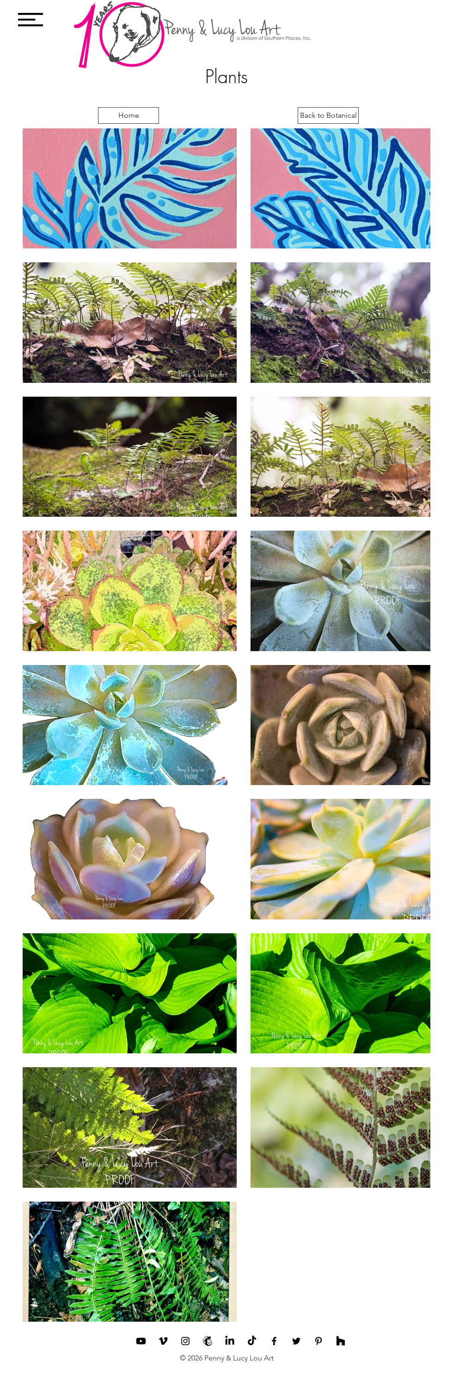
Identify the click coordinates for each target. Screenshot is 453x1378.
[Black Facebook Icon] (274, 1341)
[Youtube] (141, 1341)
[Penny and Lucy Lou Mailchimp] (207, 1341)
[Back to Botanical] (328, 115)
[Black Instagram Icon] (185, 1341)
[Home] (128, 115)
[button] (30, 19)
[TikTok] (251, 1341)
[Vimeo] (163, 1341)
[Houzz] (340, 1341)
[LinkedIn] (229, 1341)
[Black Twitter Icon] (296, 1341)
